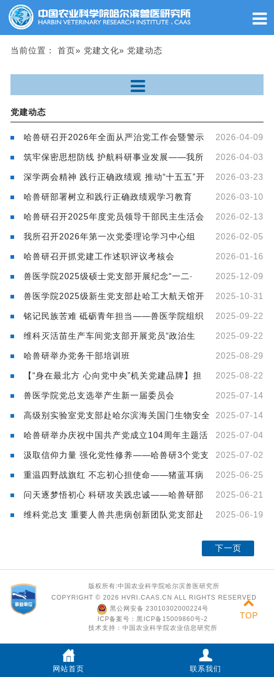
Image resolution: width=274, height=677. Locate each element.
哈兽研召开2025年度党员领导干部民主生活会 (114, 216)
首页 (66, 50)
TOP (248, 609)
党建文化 (101, 50)
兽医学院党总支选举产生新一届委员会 (99, 395)
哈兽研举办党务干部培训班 (77, 355)
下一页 (228, 548)
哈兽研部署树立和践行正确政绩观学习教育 (108, 196)
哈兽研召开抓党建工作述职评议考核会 (99, 256)
